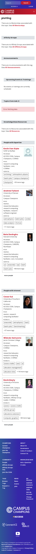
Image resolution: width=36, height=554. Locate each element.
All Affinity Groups (19, 47)
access (6, 406)
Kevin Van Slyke (11, 148)
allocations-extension (12, 414)
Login (31, 6)
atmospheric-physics (20, 174)
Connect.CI (16, 550)
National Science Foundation (10, 544)
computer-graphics (11, 418)
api (18, 265)
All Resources (14, 131)
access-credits (9, 363)
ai (4, 265)
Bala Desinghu (10, 234)
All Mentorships (18, 25)
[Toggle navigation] (34, 12)
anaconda (11, 265)
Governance (24, 448)
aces (18, 363)
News (16, 481)
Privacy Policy (29, 548)
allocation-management (12, 368)
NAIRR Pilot (8, 546)
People (4, 462)
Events (16, 484)
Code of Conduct (26, 451)
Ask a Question (25, 462)
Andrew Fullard (11, 190)
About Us (23, 446)
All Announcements (12, 67)
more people (8, 275)
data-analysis (9, 223)
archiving (7, 174)
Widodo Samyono (12, 338)
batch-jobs (8, 178)
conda (28, 219)
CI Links (23, 465)
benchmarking (19, 326)
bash (23, 265)
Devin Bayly (9, 380)
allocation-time (9, 372)
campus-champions (21, 178)
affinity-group (9, 410)
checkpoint (8, 182)
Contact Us (24, 453)
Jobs (15, 486)
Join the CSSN (7, 472)
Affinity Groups (7, 465)
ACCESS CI (14, 6)
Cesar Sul (8, 296)
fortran (18, 223)
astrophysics (8, 219)
